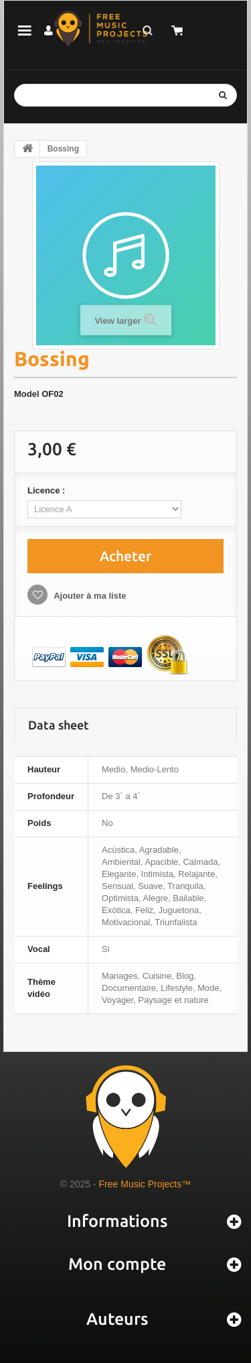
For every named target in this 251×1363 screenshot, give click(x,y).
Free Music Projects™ (145, 1184)
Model (26, 394)
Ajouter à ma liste (89, 596)
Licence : (47, 490)
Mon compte (117, 1263)
